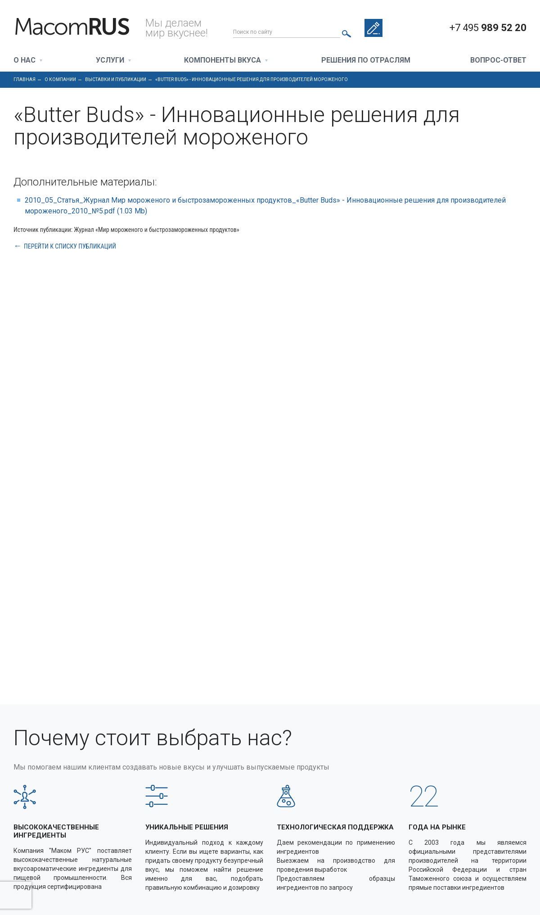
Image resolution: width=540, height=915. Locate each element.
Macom (71, 27)
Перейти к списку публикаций (70, 246)
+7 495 (488, 28)
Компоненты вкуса (222, 60)
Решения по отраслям (365, 60)
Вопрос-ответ (498, 60)
